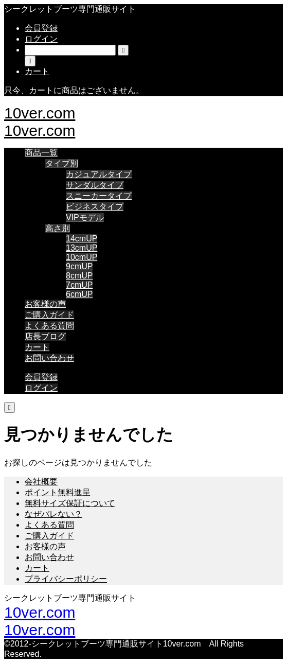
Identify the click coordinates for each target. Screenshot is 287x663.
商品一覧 (41, 152)
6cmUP (79, 294)
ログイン (41, 38)
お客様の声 (45, 304)
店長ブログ (45, 336)
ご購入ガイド (49, 314)
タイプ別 (61, 163)
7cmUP (79, 285)
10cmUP (81, 257)
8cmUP (79, 275)
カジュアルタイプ (99, 174)
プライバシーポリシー (66, 578)
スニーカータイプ (99, 195)
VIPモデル (85, 217)
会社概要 (41, 481)
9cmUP (79, 266)
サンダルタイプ (94, 185)
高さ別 (57, 228)
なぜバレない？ (53, 514)
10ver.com (39, 112)
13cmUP (81, 247)
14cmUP (81, 238)
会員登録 (41, 28)
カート (37, 347)
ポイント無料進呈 (58, 492)
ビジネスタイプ (94, 206)
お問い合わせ (49, 358)
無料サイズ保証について (70, 503)
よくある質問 (49, 325)
